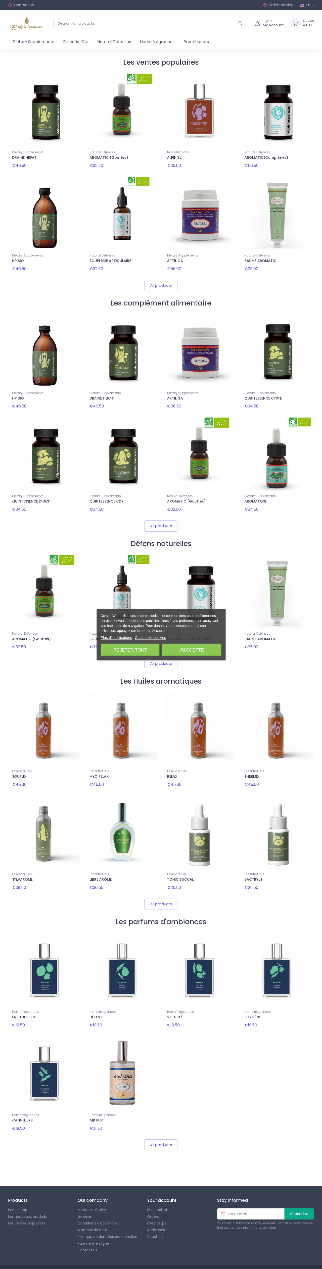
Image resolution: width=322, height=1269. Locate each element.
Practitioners (196, 42)
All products (161, 281)
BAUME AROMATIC (260, 258)
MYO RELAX (99, 765)
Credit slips (156, 1204)
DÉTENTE (97, 1002)
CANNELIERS (22, 1103)
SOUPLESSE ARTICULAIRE (110, 258)
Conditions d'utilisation (97, 1204)
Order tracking (278, 4)
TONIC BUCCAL (180, 866)
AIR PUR (96, 1103)
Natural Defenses (114, 42)
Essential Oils (75, 42)
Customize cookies (150, 637)
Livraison (85, 1197)
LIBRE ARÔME (101, 866)
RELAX (172, 765)
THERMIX (251, 765)
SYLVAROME (22, 866)
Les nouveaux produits (27, 1197)
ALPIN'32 (174, 157)
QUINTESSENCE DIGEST (31, 495)
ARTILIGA (175, 258)
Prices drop (17, 1191)
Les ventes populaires (27, 1204)
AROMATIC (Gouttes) (109, 157)
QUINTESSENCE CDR (107, 495)
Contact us (24, 4)
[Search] (240, 23)
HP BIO (18, 258)
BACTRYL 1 (253, 866)
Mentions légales (92, 1191)
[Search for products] (149, 23)
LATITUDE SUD (24, 1002)
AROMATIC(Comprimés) (266, 157)
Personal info (158, 1191)
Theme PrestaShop (68, 1257)
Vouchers (155, 1218)
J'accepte (192, 649)
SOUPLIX (19, 765)
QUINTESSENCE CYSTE (263, 394)
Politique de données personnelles (107, 1218)
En (305, 4)
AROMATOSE (255, 495)
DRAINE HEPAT (24, 157)
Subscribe (299, 1195)
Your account (162, 1182)
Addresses (156, 1211)
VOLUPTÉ (175, 1002)
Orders (153, 1197)
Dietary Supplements (33, 42)
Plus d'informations (116, 637)
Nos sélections (178, 152)
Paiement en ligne (93, 1224)
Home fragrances (157, 42)
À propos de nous (93, 1211)
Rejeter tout (130, 649)
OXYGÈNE (252, 1002)
